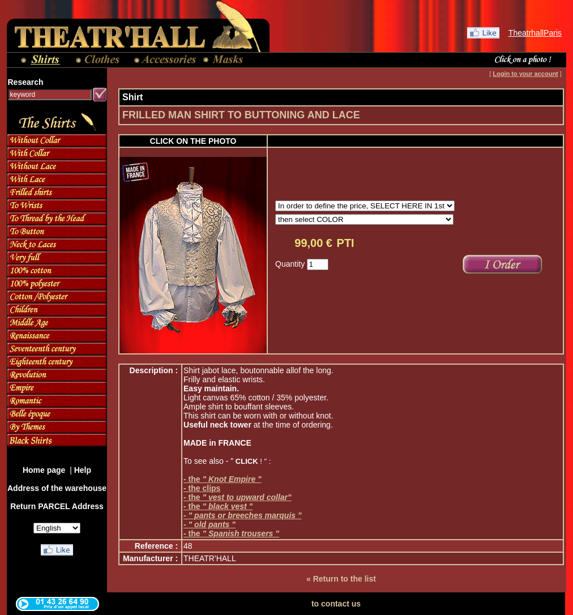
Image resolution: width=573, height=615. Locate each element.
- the (222, 479)
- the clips (201, 488)
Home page (45, 470)
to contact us (336, 603)
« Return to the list (341, 578)
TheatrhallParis (535, 32)
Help (82, 470)
